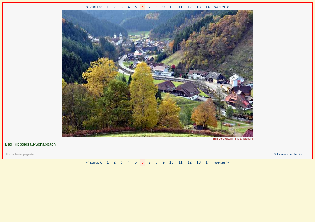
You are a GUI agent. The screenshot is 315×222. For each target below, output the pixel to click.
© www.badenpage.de (20, 154)
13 (199, 7)
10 (171, 7)
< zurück (94, 7)
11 (180, 7)
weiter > (221, 7)
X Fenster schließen (288, 154)
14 (207, 7)
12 (190, 7)
